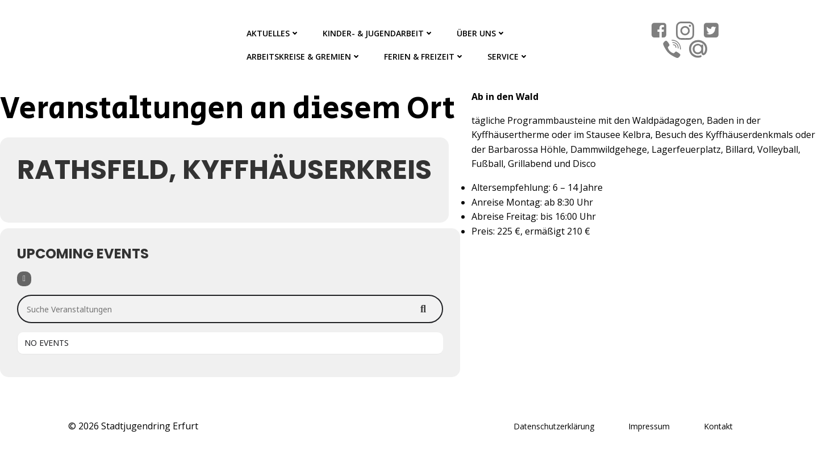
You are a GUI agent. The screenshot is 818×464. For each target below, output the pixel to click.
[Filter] (24, 278)
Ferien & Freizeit (424, 56)
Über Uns (481, 33)
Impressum (649, 426)
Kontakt (718, 426)
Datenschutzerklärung (554, 426)
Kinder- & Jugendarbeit (378, 33)
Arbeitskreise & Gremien (304, 56)
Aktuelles (273, 33)
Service (508, 56)
